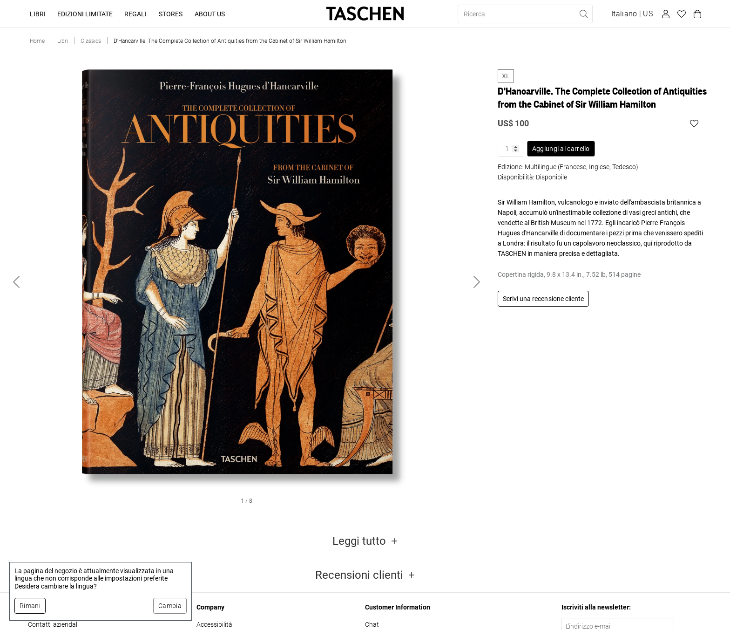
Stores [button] (170, 14)
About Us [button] (210, 14)
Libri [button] (38, 14)
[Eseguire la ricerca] (583, 14)
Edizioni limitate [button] (85, 14)
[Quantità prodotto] (510, 149)
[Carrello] (696, 14)
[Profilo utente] (664, 14)
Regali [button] (135, 14)
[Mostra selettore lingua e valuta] (632, 14)
